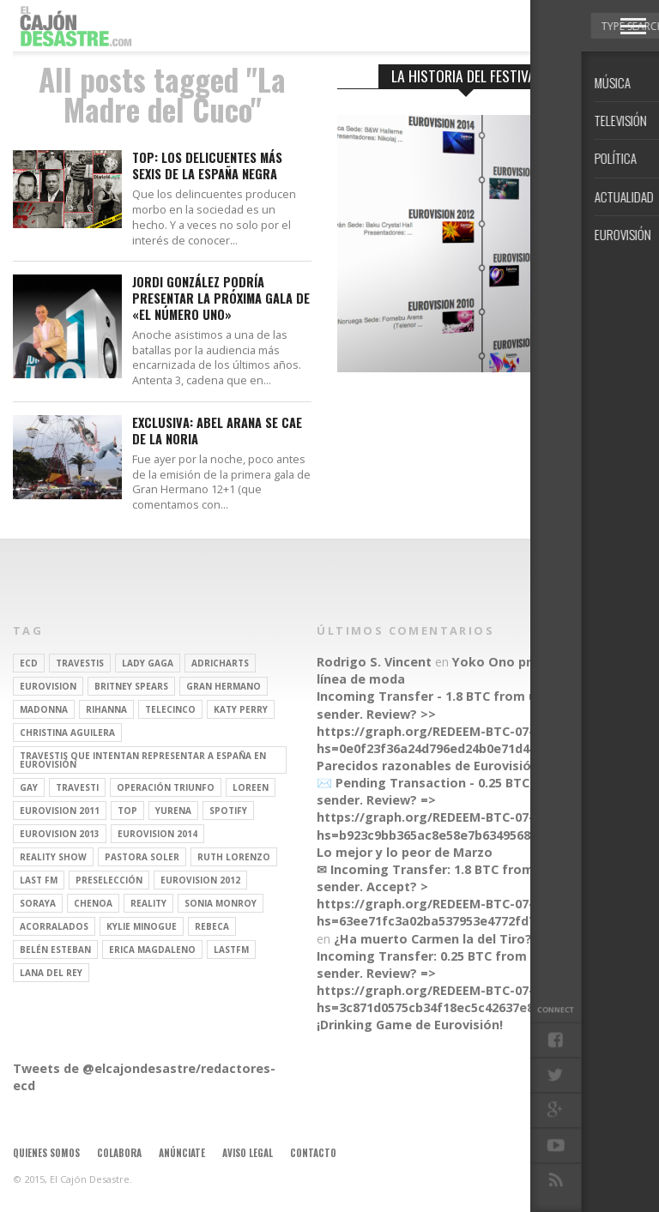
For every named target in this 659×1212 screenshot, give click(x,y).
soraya (38, 903)
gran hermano (223, 686)
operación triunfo (166, 787)
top (127, 811)
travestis (80, 663)
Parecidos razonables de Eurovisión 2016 (443, 765)
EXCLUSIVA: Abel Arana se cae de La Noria (217, 431)
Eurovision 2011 (60, 811)
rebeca (212, 926)
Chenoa (93, 903)
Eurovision (48, 686)
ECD (29, 663)
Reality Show (53, 857)
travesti (77, 787)
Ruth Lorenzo (233, 857)
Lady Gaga (147, 663)
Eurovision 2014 (157, 834)
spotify (228, 811)
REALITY (148, 903)
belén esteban (55, 950)
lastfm (231, 950)
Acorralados (54, 926)
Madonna (44, 709)
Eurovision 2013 (60, 834)
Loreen (251, 787)
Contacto (313, 1153)
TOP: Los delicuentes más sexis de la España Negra (207, 166)
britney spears (131, 686)
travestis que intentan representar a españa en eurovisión (143, 760)
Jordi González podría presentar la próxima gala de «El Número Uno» (221, 298)
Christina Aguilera (67, 733)
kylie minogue (141, 926)
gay (29, 787)
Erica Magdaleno (152, 950)
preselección (109, 880)
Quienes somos (46, 1153)
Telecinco (170, 709)
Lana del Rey (51, 973)
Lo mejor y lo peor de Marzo (405, 852)
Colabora (119, 1153)
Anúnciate (182, 1153)
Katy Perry (241, 709)
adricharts (220, 663)
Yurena (173, 811)
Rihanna (106, 709)
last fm (38, 880)
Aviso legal (247, 1153)
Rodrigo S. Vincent (374, 662)
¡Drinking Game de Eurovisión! (410, 1024)
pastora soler (142, 857)
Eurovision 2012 (200, 880)
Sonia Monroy (220, 903)
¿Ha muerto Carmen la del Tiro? (433, 939)
